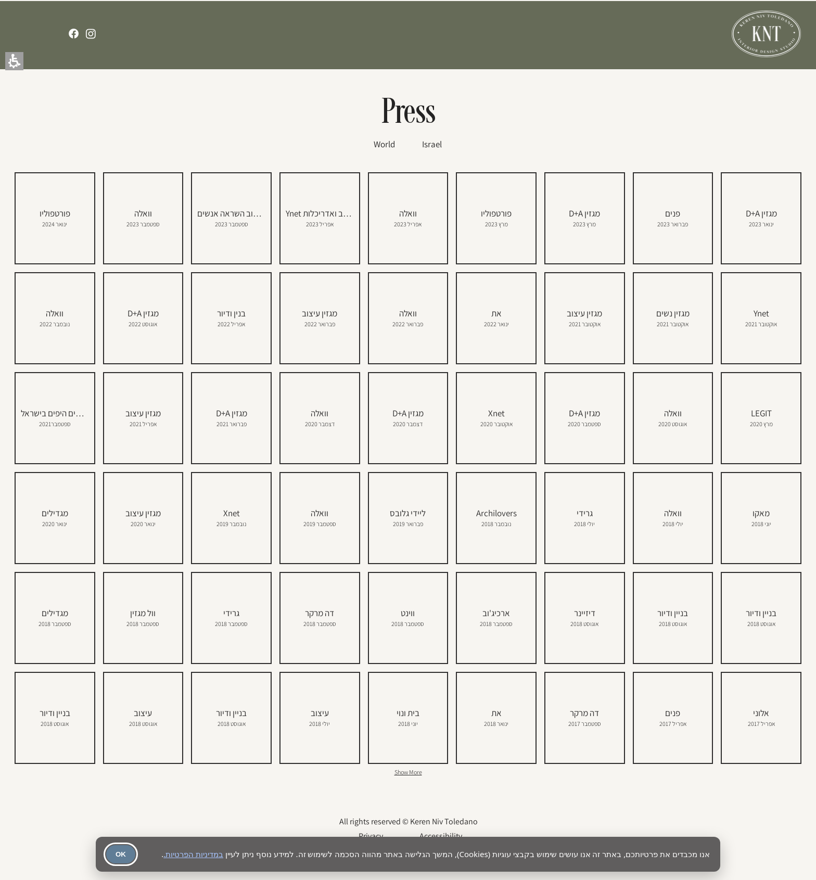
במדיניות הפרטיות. (193, 854)
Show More (408, 772)
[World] (384, 144)
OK (121, 854)
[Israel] (432, 144)
